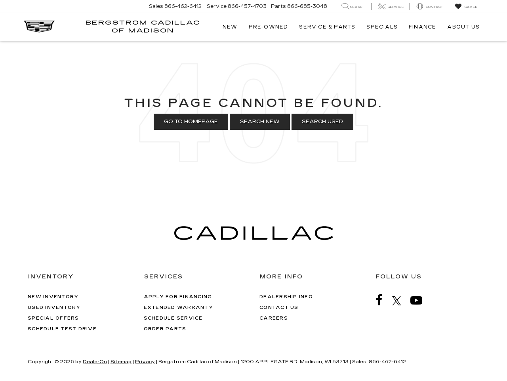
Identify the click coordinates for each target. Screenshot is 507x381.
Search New (260, 121)
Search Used (322, 121)
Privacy (145, 361)
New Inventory (53, 296)
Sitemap (121, 361)
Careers (273, 318)
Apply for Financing (178, 296)
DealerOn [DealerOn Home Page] (95, 361)
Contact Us (279, 307)
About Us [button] (463, 27)
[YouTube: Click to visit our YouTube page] (420, 300)
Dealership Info (286, 296)
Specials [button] (382, 27)
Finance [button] (422, 27)
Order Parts (165, 328)
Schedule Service (173, 318)
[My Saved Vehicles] (466, 6)
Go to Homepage (191, 121)
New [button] (230, 27)
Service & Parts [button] (327, 27)
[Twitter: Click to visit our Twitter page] (400, 301)
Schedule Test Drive (62, 328)
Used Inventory (54, 307)
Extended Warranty (178, 307)
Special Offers (53, 318)
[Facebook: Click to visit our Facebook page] (383, 300)
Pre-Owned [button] (268, 27)
